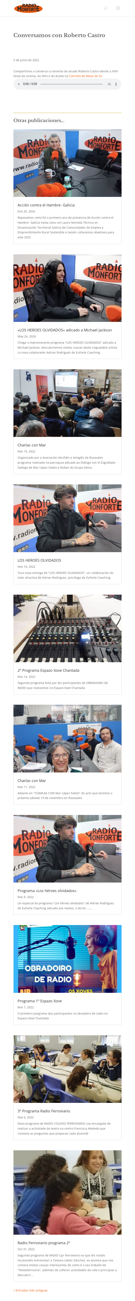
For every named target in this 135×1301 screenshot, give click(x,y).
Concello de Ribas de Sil (85, 76)
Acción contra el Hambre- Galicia (46, 204)
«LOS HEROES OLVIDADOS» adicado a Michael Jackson (65, 329)
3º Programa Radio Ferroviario (44, 1110)
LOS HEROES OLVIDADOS (39, 560)
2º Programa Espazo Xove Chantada (48, 670)
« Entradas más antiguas (30, 1290)
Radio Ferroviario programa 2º (44, 1242)
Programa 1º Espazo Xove (40, 1000)
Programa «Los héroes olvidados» (47, 890)
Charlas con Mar (32, 445)
